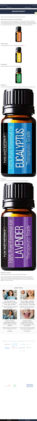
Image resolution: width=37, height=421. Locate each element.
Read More (9, 309)
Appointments (28, 7)
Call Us (9, 420)
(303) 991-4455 (4, 5)
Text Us (28, 420)
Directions (9, 7)
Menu (34, 5)
